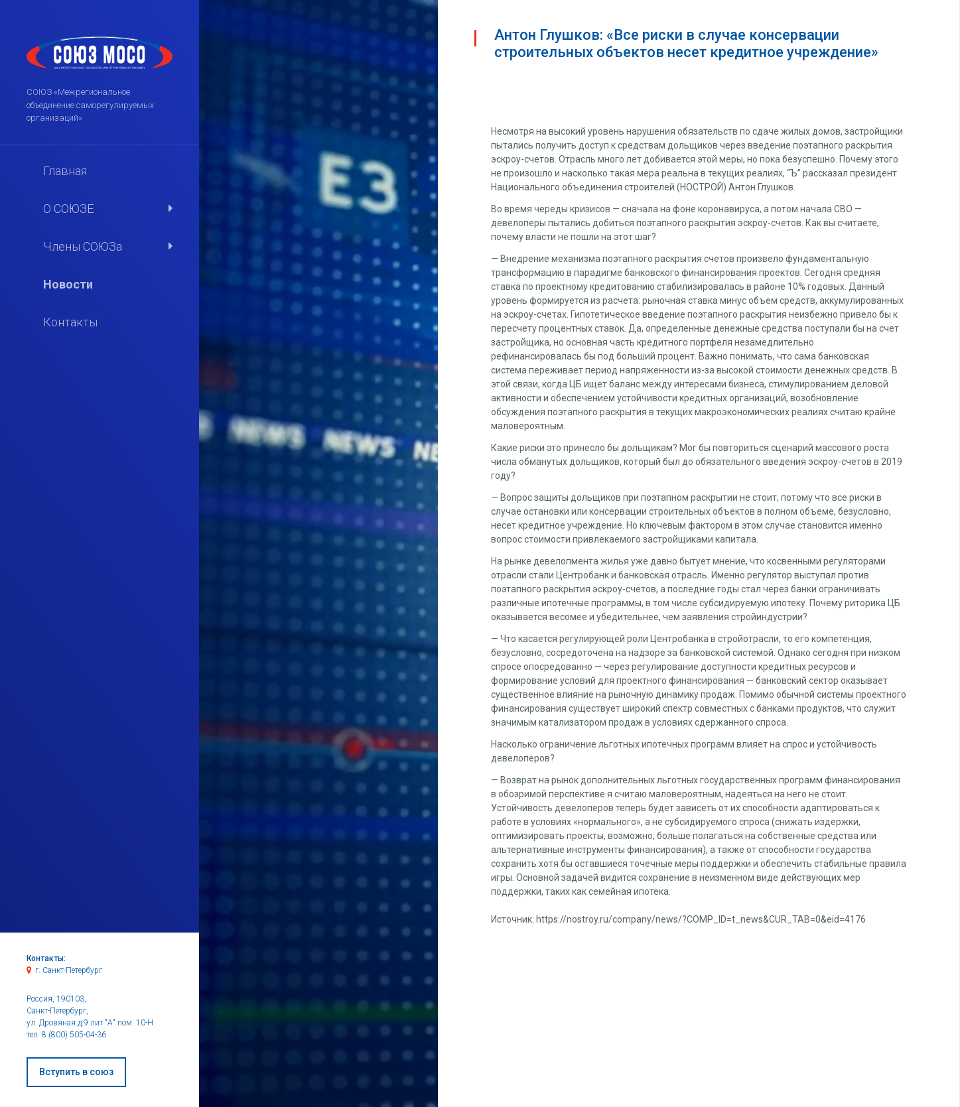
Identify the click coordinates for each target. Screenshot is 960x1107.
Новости (68, 284)
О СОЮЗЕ (68, 209)
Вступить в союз (76, 1072)
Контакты (70, 322)
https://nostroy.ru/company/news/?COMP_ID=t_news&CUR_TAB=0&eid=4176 (701, 919)
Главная (65, 171)
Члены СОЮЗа (82, 246)
